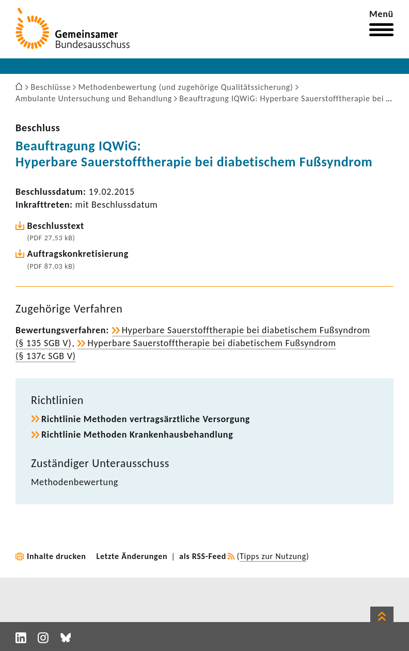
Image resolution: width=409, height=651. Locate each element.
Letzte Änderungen (132, 556)
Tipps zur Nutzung (273, 556)
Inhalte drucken (56, 556)
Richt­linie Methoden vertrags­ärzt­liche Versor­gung (145, 419)
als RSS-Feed (202, 556)
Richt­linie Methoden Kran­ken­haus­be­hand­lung (137, 434)
